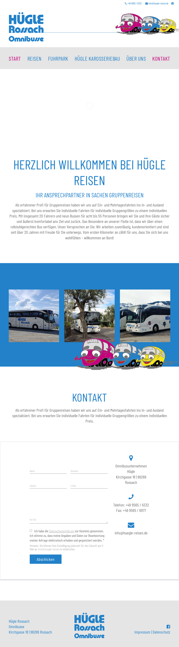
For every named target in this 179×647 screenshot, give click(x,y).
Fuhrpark (58, 58)
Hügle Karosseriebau (97, 58)
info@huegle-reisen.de (158, 3)
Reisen (34, 58)
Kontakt (161, 58)
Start (15, 58)
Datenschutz (161, 631)
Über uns (136, 58)
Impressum (142, 631)
